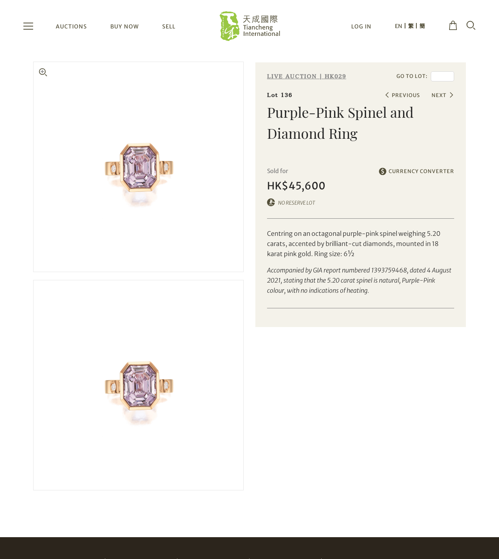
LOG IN (361, 26)
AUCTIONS (71, 26)
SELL (168, 26)
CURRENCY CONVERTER (421, 171)
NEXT (439, 95)
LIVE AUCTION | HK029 (306, 77)
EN (398, 26)
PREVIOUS (406, 95)
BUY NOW (124, 26)
